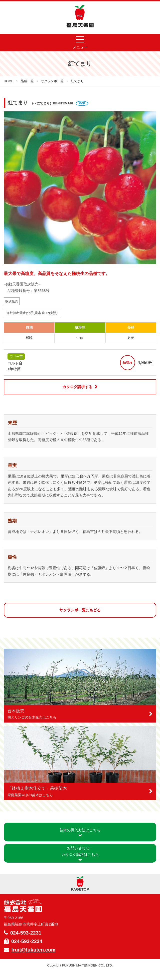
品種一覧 (27, 81)
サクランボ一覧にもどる (80, 610)
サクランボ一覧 (52, 81)
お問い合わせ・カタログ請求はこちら (80, 853)
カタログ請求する (77, 387)
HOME (8, 81)
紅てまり (77, 81)
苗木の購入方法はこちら (80, 832)
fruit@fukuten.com (33, 950)
